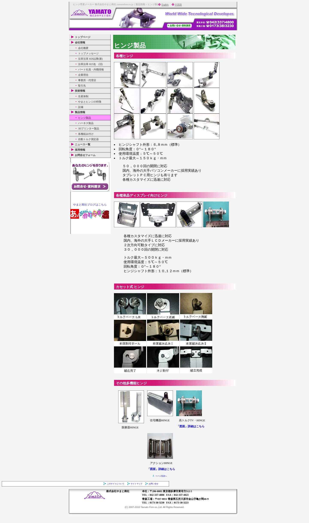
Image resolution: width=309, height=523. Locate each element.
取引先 (82, 85)
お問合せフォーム (85, 155)
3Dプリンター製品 (88, 128)
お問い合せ (153, 484)
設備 (80, 107)
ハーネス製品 (86, 123)
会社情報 (80, 42)
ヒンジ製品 (84, 118)
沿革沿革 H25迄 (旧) (90, 64)
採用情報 (80, 150)
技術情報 (80, 90)
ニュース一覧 (82, 144)
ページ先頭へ (161, 476)
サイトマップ (136, 484)
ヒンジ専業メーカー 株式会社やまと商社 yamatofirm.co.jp (103, 4)
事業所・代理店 (87, 80)
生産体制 (83, 96)
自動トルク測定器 (88, 139)
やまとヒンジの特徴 (89, 101)
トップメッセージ (88, 53)
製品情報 (80, 112)
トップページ (82, 37)
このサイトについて (115, 484)
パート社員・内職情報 (91, 69)
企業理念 (83, 75)
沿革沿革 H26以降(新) (90, 59)
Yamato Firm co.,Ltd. (151, 507)
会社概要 (83, 48)
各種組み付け (86, 134)
